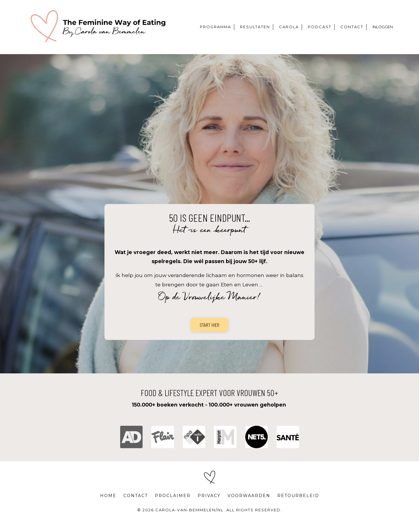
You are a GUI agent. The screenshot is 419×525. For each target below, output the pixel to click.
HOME (107, 499)
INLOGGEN (383, 27)
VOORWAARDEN (249, 499)
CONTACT (353, 27)
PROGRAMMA (220, 27)
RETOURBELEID (299, 499)
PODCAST (322, 27)
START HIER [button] (210, 327)
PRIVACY (209, 499)
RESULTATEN (259, 27)
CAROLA (292, 27)
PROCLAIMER (172, 499)
